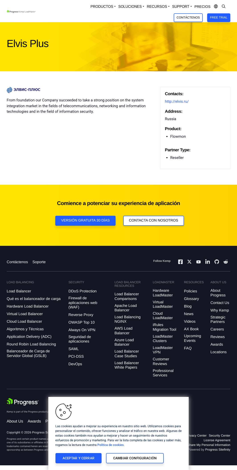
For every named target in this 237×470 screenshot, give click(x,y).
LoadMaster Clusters (163, 338)
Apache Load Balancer (125, 308)
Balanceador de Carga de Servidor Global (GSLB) (28, 353)
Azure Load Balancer (124, 342)
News (189, 314)
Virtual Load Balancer (25, 314)
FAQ (188, 348)
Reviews (217, 337)
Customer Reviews (161, 361)
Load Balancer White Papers (126, 365)
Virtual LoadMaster (163, 304)
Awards (216, 344)
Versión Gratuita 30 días (85, 220)
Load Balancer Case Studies (126, 353)
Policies (190, 291)
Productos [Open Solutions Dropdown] (101, 6)
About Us (15, 421)
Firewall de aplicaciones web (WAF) (82, 302)
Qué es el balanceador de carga (34, 299)
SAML (73, 349)
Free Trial (218, 17)
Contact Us (219, 303)
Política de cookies (110, 445)
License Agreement (217, 440)
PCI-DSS (76, 356)
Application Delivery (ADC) (29, 337)
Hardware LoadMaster (163, 292)
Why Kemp (219, 310)
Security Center (219, 435)
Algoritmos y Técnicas (25, 329)
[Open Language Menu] (216, 6)
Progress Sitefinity (217, 449)
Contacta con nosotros (153, 220)
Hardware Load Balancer (28, 306)
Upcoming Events (192, 338)
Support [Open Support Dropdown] (180, 6)
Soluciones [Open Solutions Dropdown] (130, 6)
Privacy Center (196, 435)
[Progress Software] (23, 402)
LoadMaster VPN (163, 350)
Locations (218, 352)
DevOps (75, 364)
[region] (118, 433)
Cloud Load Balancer (24, 321)
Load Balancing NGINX (127, 319)
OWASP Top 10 (81, 322)
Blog (188, 306)
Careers (217, 329)
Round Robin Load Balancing (31, 344)
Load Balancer (19, 291)
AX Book (191, 329)
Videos (190, 321)
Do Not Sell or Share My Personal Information (198, 445)
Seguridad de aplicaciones (79, 339)
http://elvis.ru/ (177, 101)
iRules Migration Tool (164, 327)
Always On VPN (81, 330)
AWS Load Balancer (123, 330)
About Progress (218, 292)
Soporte (39, 262)
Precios (202, 7)
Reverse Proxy (80, 315)
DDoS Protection (82, 291)
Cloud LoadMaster (163, 315)
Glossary (191, 299)
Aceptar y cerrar (78, 458)
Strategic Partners (217, 319)
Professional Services (163, 373)
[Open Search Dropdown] (224, 6)
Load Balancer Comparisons (126, 296)
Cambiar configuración (135, 458)
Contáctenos (188, 17)
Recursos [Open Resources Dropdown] (157, 6)
